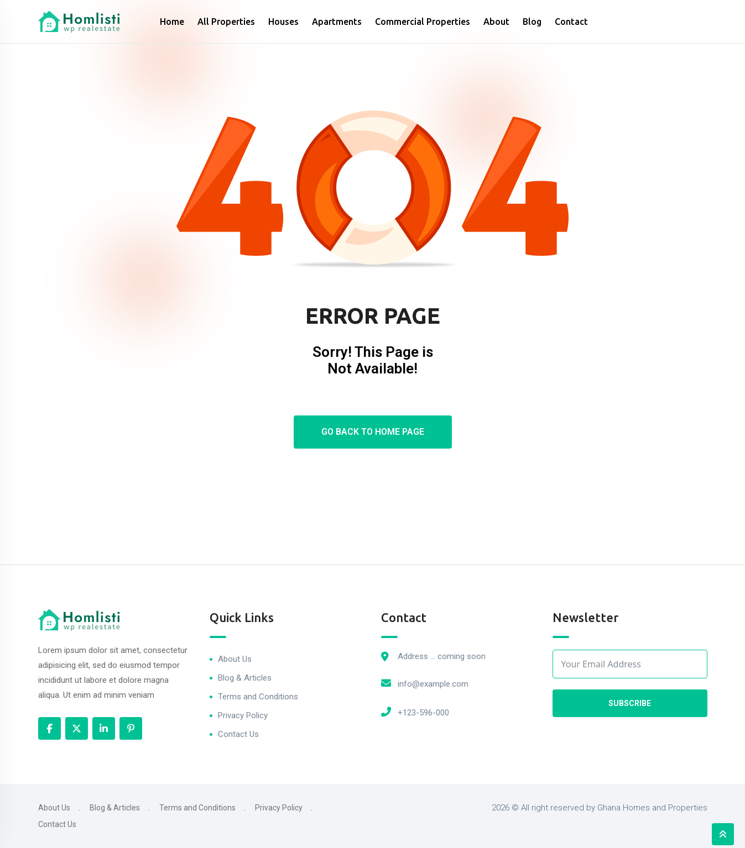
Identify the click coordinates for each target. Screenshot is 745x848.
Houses (283, 22)
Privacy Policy (243, 715)
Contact (571, 22)
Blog (532, 22)
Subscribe (629, 703)
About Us (235, 659)
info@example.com (433, 684)
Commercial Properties (422, 22)
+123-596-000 (423, 713)
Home (172, 22)
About (496, 22)
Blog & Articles (245, 678)
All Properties (226, 22)
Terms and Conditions (258, 697)
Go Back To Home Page (372, 431)
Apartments (337, 22)
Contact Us (238, 734)
